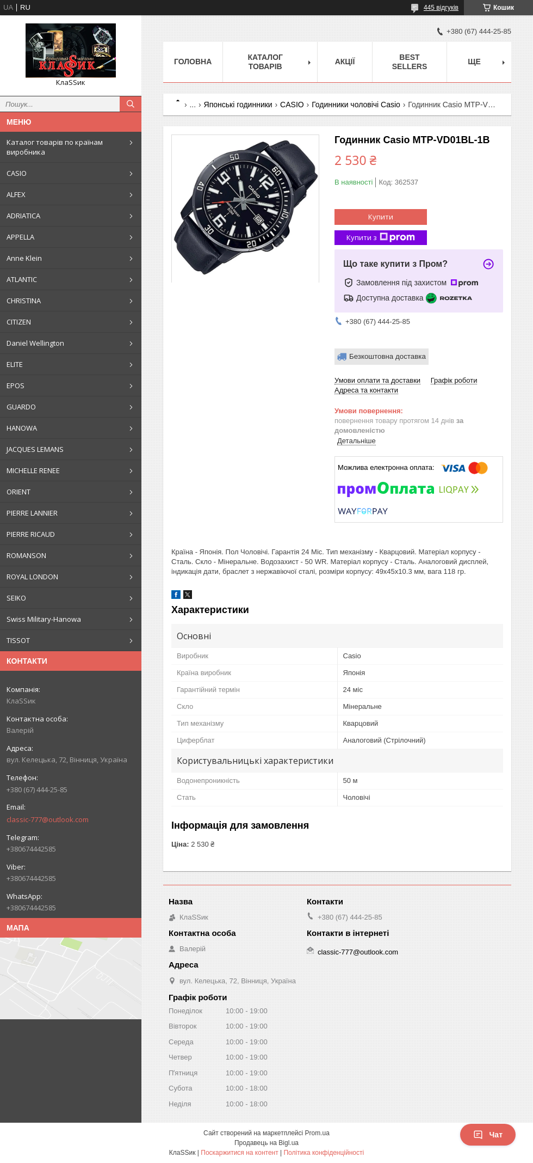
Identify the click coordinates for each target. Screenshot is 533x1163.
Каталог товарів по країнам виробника (55, 147)
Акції (345, 61)
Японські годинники (238, 104)
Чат (488, 1135)
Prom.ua (317, 1133)
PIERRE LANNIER (32, 513)
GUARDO (21, 407)
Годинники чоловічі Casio (356, 104)
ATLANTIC (22, 279)
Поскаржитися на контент (239, 1152)
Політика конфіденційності (323, 1152)
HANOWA (22, 428)
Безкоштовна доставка (387, 356)
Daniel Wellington (35, 343)
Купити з (380, 237)
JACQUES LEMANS (35, 449)
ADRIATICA (23, 216)
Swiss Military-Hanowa (44, 619)
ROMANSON (26, 555)
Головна (193, 61)
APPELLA (20, 237)
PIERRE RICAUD (31, 534)
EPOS (15, 385)
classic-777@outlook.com (48, 819)
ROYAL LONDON (32, 577)
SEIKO (16, 598)
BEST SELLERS (409, 62)
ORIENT (18, 492)
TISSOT (18, 640)
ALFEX (16, 194)
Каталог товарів (265, 62)
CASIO (17, 173)
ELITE (15, 364)
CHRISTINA (24, 300)
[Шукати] (130, 104)
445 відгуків (441, 7)
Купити (380, 217)
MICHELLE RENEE (33, 470)
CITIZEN (19, 322)
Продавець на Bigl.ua (266, 1143)
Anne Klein (24, 258)
